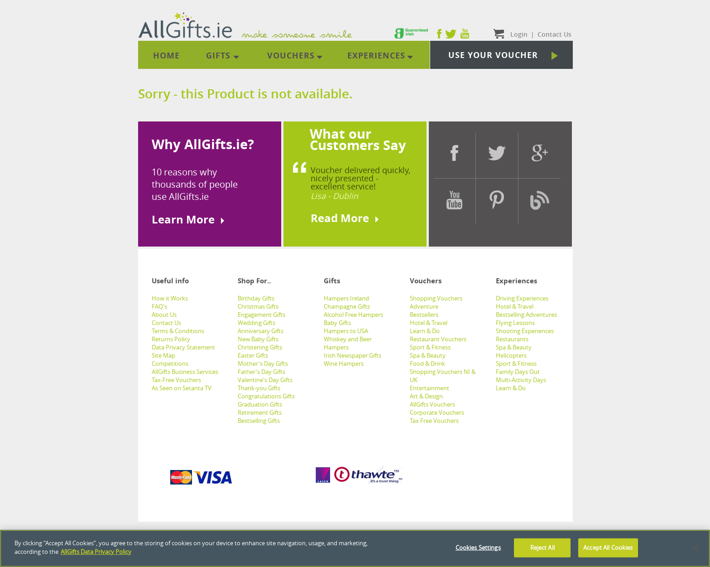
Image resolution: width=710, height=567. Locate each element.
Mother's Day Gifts (263, 363)
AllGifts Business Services (185, 372)
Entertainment (429, 388)
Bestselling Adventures (526, 314)
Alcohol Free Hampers (353, 314)
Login (519, 34)
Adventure (424, 306)
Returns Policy (171, 339)
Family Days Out (518, 372)
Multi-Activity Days (521, 380)
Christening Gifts (260, 347)
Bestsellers (424, 314)
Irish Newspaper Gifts (352, 355)
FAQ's (159, 306)
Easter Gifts (253, 355)
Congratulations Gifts (266, 396)
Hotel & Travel (428, 323)
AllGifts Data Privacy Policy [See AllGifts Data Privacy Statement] (96, 552)
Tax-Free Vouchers (176, 380)
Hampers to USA (346, 331)
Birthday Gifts (256, 298)
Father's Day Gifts (261, 372)
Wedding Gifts (256, 323)
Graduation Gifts (260, 404)
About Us (164, 314)
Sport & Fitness (430, 347)
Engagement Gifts (261, 314)
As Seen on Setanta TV (181, 388)
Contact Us (166, 323)
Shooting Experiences (525, 331)
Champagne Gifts (347, 306)
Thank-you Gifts (259, 388)
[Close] (695, 548)
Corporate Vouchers (437, 412)
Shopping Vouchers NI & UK (442, 376)
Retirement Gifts (260, 412)
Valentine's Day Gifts (265, 380)
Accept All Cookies (608, 547)
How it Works (170, 298)
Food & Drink (427, 363)
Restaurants (512, 339)
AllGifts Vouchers (432, 404)
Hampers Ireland (346, 298)
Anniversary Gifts (260, 331)
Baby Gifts (337, 323)
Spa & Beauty (428, 355)
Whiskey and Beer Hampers (348, 343)
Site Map (163, 355)
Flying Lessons (515, 323)
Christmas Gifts (258, 306)
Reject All (542, 547)
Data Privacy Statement (183, 347)
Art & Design (426, 396)
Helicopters (511, 355)
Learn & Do (425, 331)
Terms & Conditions (178, 331)
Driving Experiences (522, 298)
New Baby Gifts (258, 339)
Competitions (170, 363)
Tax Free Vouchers (434, 421)
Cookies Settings (478, 547)
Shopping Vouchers (436, 298)
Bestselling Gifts (259, 421)
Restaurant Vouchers (438, 339)
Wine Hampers (344, 363)
